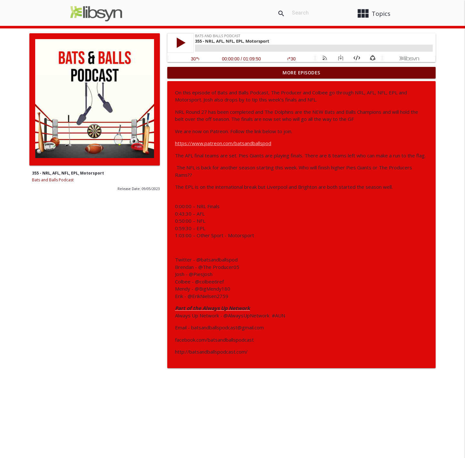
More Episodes (301, 72)
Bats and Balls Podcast (53, 180)
